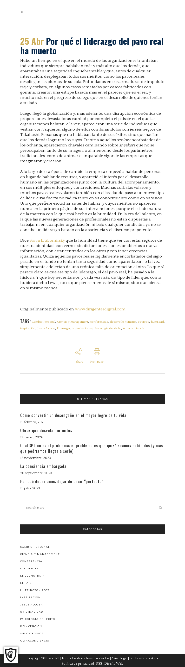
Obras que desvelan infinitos (46, 430)
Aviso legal (119, 658)
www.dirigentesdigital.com (100, 309)
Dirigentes (29, 567)
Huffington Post (34, 589)
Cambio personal (35, 546)
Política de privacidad (78, 663)
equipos (143, 321)
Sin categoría (32, 632)
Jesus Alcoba (46, 328)
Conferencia (31, 560)
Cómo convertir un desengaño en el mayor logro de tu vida (73, 415)
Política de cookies (144, 658)
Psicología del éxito (107, 328)
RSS (99, 663)
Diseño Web (113, 663)
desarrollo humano (123, 321)
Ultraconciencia (34, 640)
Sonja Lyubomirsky (47, 240)
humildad (157, 321)
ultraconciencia (133, 328)
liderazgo (63, 328)
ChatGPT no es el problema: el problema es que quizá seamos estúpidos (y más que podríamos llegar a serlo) (91, 448)
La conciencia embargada (43, 466)
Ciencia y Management (72, 321)
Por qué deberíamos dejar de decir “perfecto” (61, 481)
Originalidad (31, 611)
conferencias (99, 321)
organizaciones (82, 328)
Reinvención (31, 625)
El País (26, 582)
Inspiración (30, 596)
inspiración (27, 328)
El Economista (32, 575)
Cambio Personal (43, 321)
